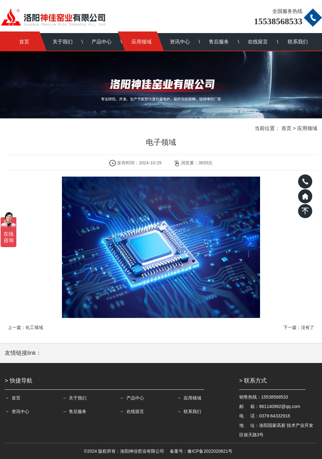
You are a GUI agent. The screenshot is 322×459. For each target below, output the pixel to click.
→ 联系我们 (182, 411)
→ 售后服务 (72, 411)
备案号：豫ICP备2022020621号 (201, 451)
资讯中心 (180, 41)
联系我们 (298, 41)
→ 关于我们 (72, 397)
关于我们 (63, 41)
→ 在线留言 (127, 411)
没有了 (307, 327)
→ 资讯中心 (17, 411)
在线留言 (258, 41)
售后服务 (219, 41)
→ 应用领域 (182, 397)
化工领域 (34, 327)
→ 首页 (12, 397)
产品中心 (102, 41)
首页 (24, 41)
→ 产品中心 (127, 397)
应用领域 (141, 41)
